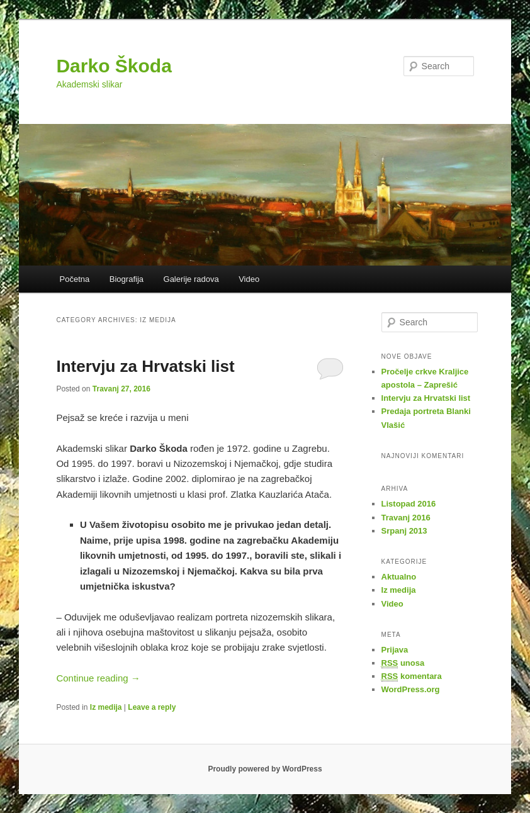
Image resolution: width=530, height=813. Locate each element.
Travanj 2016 (406, 517)
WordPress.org (410, 689)
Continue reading (98, 678)
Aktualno (399, 576)
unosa (403, 663)
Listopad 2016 (408, 503)
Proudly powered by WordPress (265, 769)
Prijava (395, 649)
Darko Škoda (113, 65)
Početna (75, 279)
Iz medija (106, 707)
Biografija (127, 279)
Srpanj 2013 (404, 530)
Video (249, 279)
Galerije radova (191, 279)
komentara (411, 676)
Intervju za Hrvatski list (145, 366)
